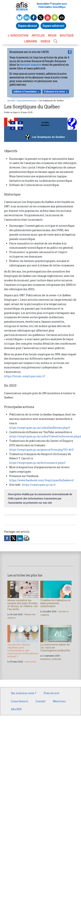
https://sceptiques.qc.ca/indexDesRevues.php (38, 427)
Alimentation (30, 661)
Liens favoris (19, 701)
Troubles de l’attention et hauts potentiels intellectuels (55, 603)
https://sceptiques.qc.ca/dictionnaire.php (36, 462)
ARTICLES (38, 35)
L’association (18, 35)
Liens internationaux (27, 100)
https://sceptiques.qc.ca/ (37, 484)
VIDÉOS (45, 41)
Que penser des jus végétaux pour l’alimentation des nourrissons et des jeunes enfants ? (22, 650)
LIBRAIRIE (30, 41)
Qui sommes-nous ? (23, 693)
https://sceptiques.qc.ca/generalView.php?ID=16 (40, 449)
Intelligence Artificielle (50, 659)
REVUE (52, 35)
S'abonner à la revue (54, 91)
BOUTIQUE (67, 35)
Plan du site (51, 693)
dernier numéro (30, 64)
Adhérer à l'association (25, 91)
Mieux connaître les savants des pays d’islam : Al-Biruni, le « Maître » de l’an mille (22, 605)
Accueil (11, 100)
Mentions (59, 701)
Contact (40, 701)
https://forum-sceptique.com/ (23, 376)
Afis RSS (16, 709)
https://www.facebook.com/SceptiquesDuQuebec (40, 480)
